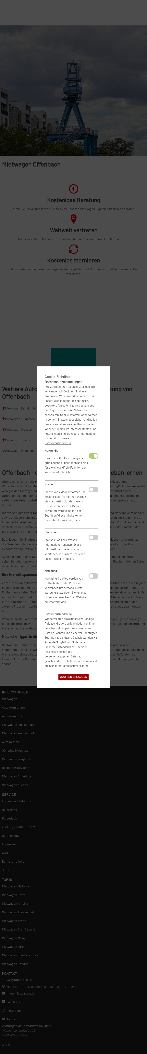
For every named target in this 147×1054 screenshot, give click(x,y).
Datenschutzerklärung (58, 443)
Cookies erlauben (73, 676)
